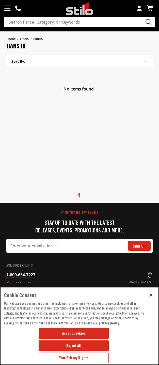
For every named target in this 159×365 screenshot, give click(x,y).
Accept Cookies (73, 333)
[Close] (150, 295)
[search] (79, 22)
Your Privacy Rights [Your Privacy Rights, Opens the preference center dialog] (73, 357)
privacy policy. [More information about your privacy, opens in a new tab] (109, 322)
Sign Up (139, 246)
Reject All (73, 345)
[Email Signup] (79, 246)
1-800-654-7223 (20, 275)
